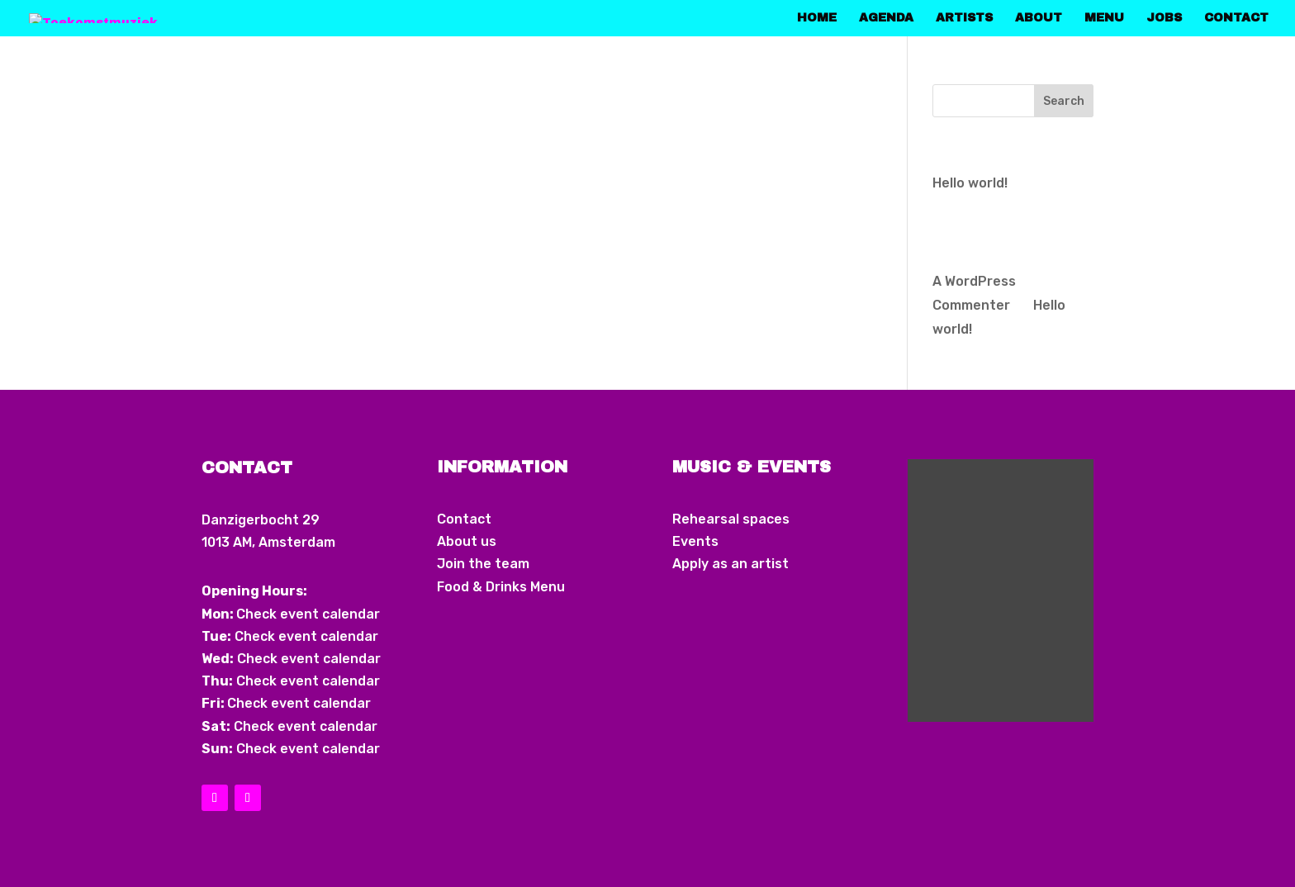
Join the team (483, 564)
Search (1063, 101)
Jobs (1164, 18)
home (817, 18)
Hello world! (970, 183)
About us (466, 541)
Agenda (886, 18)
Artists (964, 18)
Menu (1104, 18)
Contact (1236, 18)
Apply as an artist (730, 564)
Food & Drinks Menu (501, 587)
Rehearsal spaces (731, 519)
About (1038, 18)
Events (695, 541)
